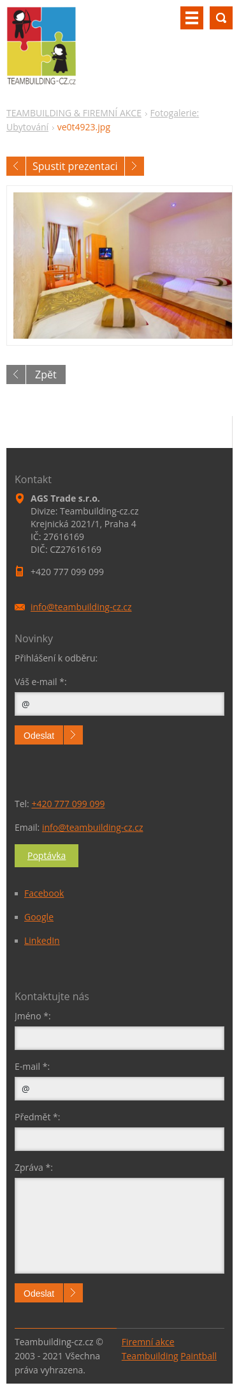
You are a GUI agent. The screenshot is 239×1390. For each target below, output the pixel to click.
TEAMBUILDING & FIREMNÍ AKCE (73, 113)
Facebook (44, 893)
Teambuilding (150, 1356)
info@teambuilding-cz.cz (92, 827)
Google (39, 917)
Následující (134, 166)
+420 (68, 804)
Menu (191, 18)
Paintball (198, 1356)
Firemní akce (148, 1342)
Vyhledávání (221, 17)
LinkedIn (42, 940)
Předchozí (15, 166)
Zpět (46, 374)
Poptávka (46, 855)
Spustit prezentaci (75, 166)
